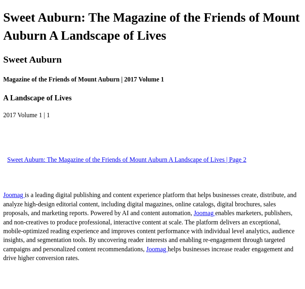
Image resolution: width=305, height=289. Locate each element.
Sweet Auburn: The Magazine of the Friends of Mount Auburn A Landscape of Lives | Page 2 (126, 159)
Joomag (14, 194)
